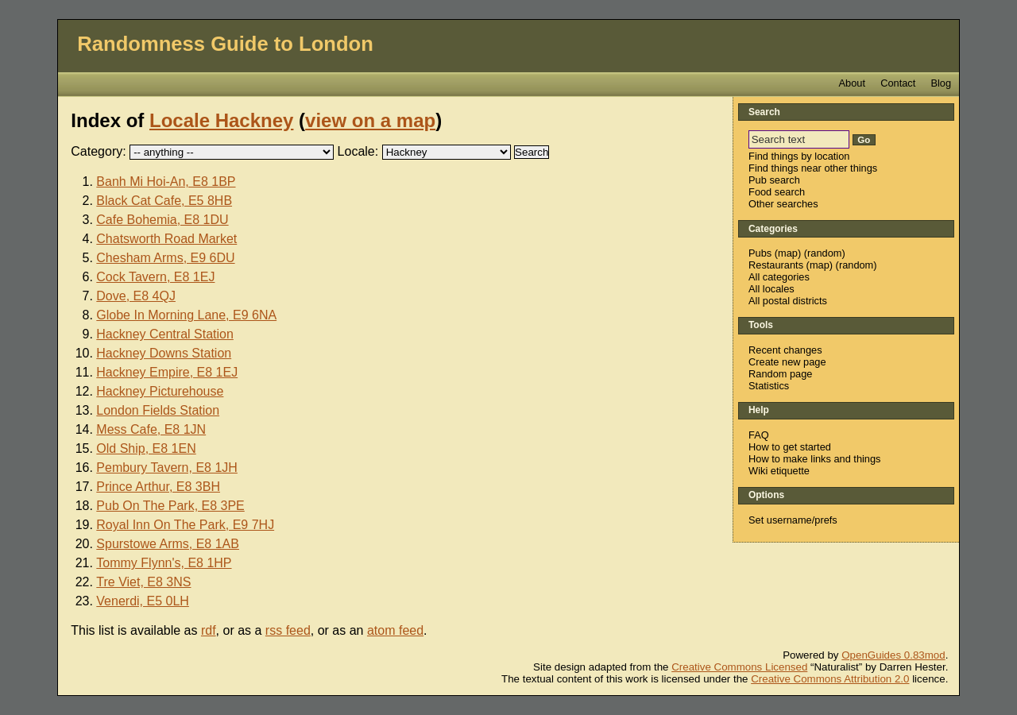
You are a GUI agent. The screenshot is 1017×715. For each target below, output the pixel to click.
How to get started (789, 447)
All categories (779, 277)
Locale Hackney (221, 120)
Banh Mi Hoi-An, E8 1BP (165, 181)
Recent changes (785, 350)
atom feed (395, 630)
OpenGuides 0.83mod (893, 655)
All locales (771, 289)
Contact (897, 83)
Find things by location (798, 156)
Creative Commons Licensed (739, 667)
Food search (776, 192)
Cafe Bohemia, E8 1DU (162, 219)
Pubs (759, 253)
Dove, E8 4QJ (136, 296)
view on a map (370, 120)
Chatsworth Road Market (166, 238)
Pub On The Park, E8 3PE (170, 505)
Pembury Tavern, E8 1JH (167, 467)
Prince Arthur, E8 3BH (158, 486)
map (788, 253)
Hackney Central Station (165, 334)
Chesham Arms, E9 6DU (165, 258)
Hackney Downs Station (163, 353)
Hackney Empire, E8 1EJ (167, 372)
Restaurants (775, 265)
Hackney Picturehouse (159, 391)
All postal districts (787, 301)
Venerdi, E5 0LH (142, 601)
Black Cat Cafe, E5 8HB (164, 200)
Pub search (774, 180)
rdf (208, 630)
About (852, 83)
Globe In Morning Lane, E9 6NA (186, 315)
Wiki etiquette (779, 471)
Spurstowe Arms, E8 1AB (167, 544)
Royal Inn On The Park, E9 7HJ (185, 524)
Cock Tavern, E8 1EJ (155, 277)
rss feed (288, 630)
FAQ (758, 435)
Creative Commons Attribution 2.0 (830, 679)
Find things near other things (812, 168)
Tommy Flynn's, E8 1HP (163, 563)
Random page (780, 374)
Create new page (787, 362)
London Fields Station (157, 410)
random (824, 253)
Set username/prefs (792, 520)
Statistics (768, 386)
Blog (940, 83)
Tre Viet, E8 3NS (143, 582)
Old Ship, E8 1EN (145, 448)
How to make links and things (814, 459)
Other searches (783, 204)
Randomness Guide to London (225, 44)
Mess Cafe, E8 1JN (151, 429)
